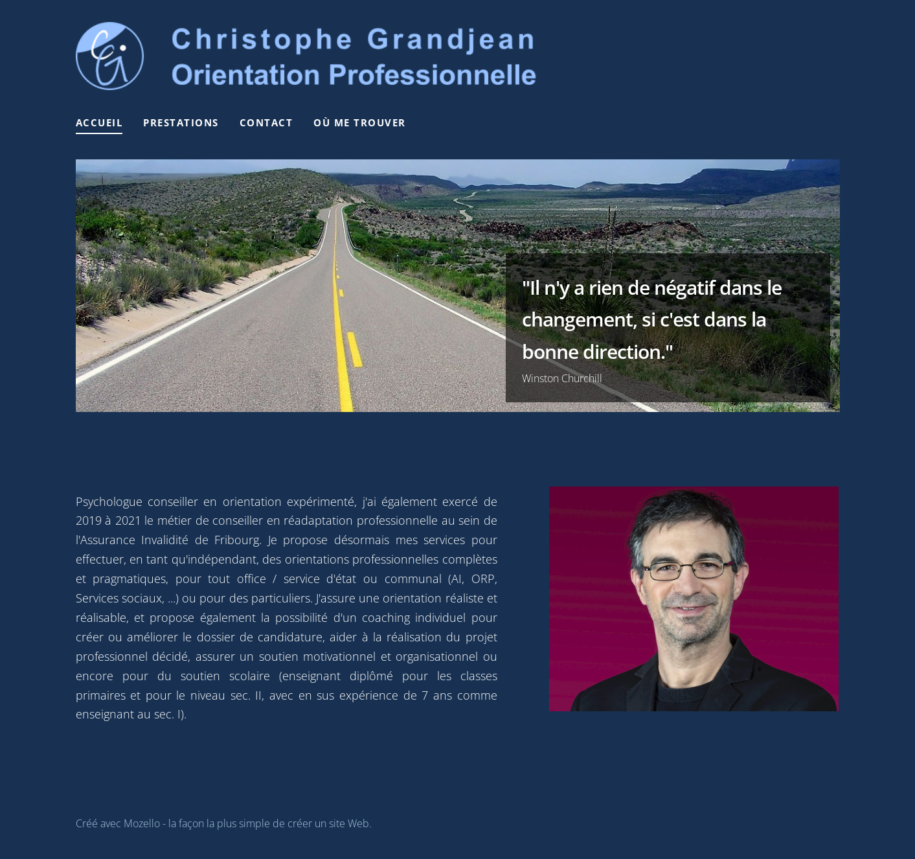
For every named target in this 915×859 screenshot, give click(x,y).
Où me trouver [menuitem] (359, 122)
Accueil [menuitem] (99, 122)
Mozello (142, 823)
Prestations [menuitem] (181, 122)
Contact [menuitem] (266, 122)
